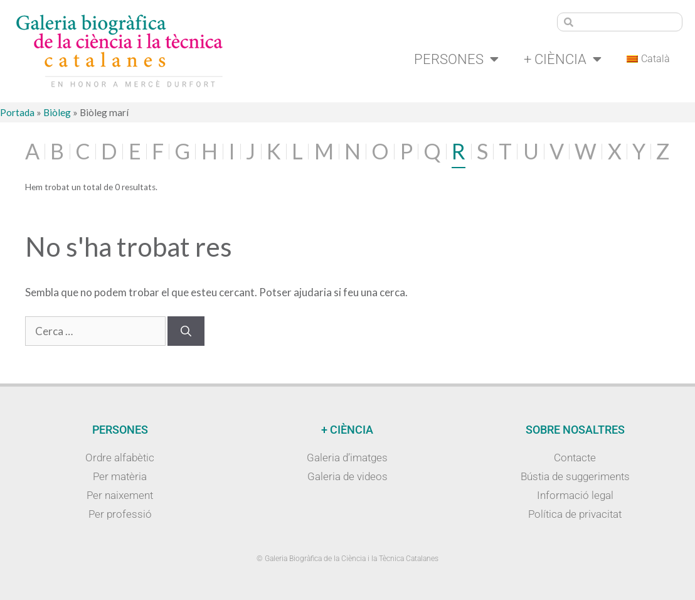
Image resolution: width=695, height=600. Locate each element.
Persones (456, 59)
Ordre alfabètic (119, 457)
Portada (17, 112)
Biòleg (57, 112)
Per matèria (120, 476)
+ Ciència (563, 59)
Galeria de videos (347, 476)
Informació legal (575, 495)
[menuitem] (648, 59)
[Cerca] (185, 331)
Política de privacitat (575, 514)
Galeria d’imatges (347, 457)
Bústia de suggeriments (575, 476)
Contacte (575, 457)
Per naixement (120, 495)
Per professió (120, 514)
